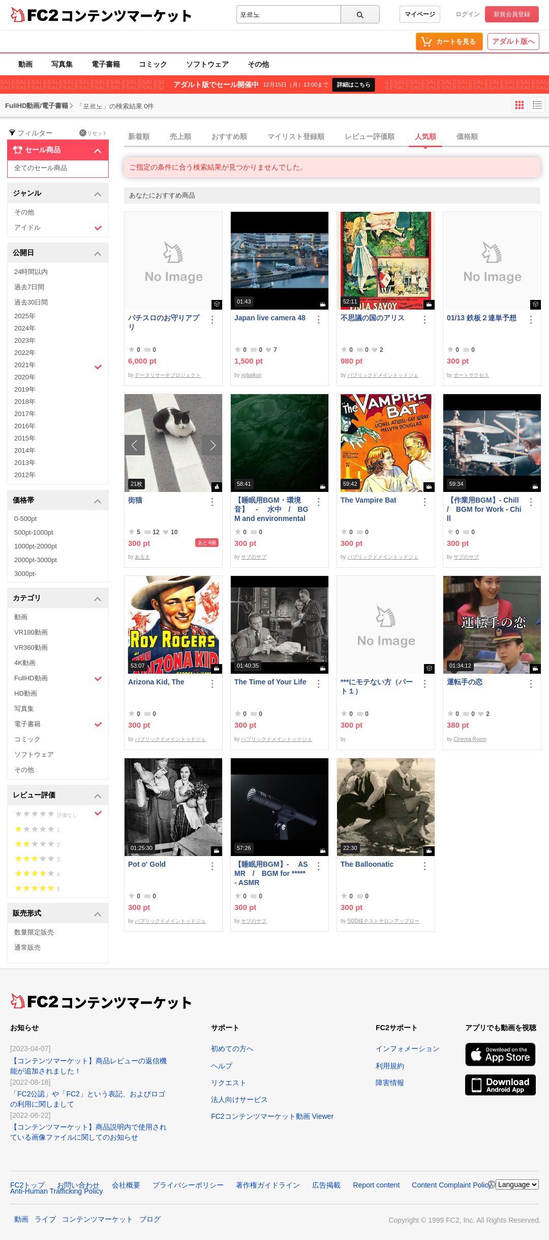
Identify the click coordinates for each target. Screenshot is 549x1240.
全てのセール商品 (40, 168)
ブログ (150, 1219)
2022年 (25, 352)
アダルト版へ (513, 41)
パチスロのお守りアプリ (163, 322)
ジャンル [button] (57, 194)
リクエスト (229, 1083)
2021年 (58, 366)
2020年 (25, 377)
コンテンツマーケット (126, 15)
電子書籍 (106, 64)
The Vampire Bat (368, 500)
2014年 (25, 450)
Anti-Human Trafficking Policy (56, 1191)
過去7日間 (29, 287)
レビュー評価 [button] (57, 796)
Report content (376, 1185)
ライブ (45, 1219)
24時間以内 (31, 271)
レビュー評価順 (369, 136)
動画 (25, 64)
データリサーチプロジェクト (168, 375)
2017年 (25, 414)
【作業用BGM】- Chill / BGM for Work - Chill (484, 509)
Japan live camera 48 (270, 318)
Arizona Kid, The (156, 682)
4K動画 (25, 663)
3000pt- (25, 573)
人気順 (425, 136)
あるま (142, 557)
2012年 (25, 475)
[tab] (336, 137)
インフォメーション (408, 1048)
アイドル (58, 228)
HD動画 (25, 693)
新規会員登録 (512, 14)
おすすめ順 (229, 136)
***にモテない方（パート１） (377, 686)
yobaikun (251, 375)
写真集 (62, 64)
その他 (258, 64)
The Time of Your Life (270, 682)
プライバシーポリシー (188, 1185)
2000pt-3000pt (35, 560)
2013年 (25, 462)
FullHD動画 (58, 678)
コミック (153, 64)
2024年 (25, 328)
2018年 (25, 401)
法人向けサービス (239, 1099)
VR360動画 (31, 647)
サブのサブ (253, 557)
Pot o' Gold (147, 864)
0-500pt (25, 518)
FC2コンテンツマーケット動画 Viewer (272, 1116)
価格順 (467, 136)
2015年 (25, 438)
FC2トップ (27, 1185)
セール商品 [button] (57, 150)
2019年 (25, 389)
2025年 (25, 316)
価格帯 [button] (57, 501)
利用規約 (390, 1066)
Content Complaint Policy (452, 1185)
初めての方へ (232, 1048)
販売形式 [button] (57, 914)
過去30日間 (31, 302)
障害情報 (390, 1083)
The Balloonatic (367, 864)
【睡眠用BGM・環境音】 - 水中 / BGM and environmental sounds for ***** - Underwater (271, 509)
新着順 (138, 136)
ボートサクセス (471, 375)
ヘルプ (221, 1066)
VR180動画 (31, 632)
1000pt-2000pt (35, 546)
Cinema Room (469, 739)
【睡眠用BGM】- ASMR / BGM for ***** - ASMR (271, 873)
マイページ (420, 14)
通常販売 (27, 947)
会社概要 (126, 1185)
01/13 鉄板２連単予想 (481, 318)
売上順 (180, 136)
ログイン (467, 14)
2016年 (25, 426)
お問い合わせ (78, 1185)
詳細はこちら (354, 84)
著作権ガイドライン (268, 1185)
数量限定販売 (34, 932)
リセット (93, 132)
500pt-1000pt (33, 532)
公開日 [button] (57, 253)
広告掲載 (326, 1185)
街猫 (135, 500)
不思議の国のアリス (373, 318)
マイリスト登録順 (295, 136)
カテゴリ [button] (57, 598)
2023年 (25, 340)
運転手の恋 (464, 682)
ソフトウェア (207, 64)
